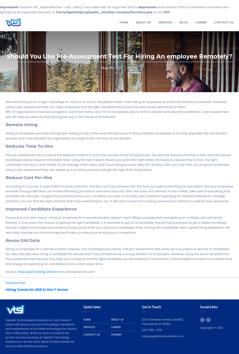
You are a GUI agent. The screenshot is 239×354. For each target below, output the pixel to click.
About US (143, 22)
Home (124, 22)
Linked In (208, 320)
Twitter (202, 320)
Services (165, 22)
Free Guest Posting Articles (37, 272)
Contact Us (223, 22)
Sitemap (116, 334)
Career (200, 22)
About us (117, 319)
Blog (184, 22)
